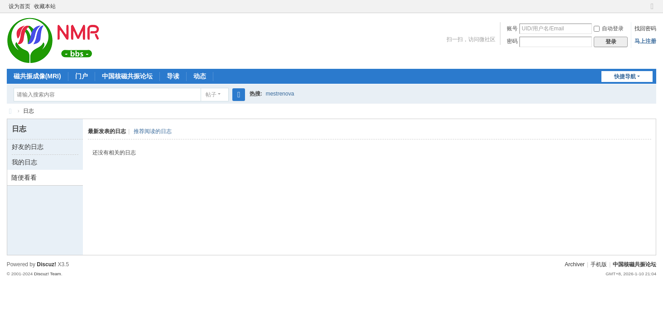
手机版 (599, 264)
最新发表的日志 (107, 131)
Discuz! (46, 264)
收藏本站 (45, 6)
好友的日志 (27, 146)
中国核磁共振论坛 (127, 76)
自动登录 (609, 28)
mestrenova (280, 94)
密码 (512, 41)
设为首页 (19, 6)
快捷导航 (625, 76)
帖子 (211, 94)
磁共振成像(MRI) (37, 76)
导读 (173, 76)
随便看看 (24, 177)
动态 (199, 76)
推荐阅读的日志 (153, 131)
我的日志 (24, 162)
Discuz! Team (47, 273)
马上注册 (645, 41)
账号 (512, 28)
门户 (81, 76)
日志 (28, 111)
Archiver (575, 264)
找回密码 (645, 28)
